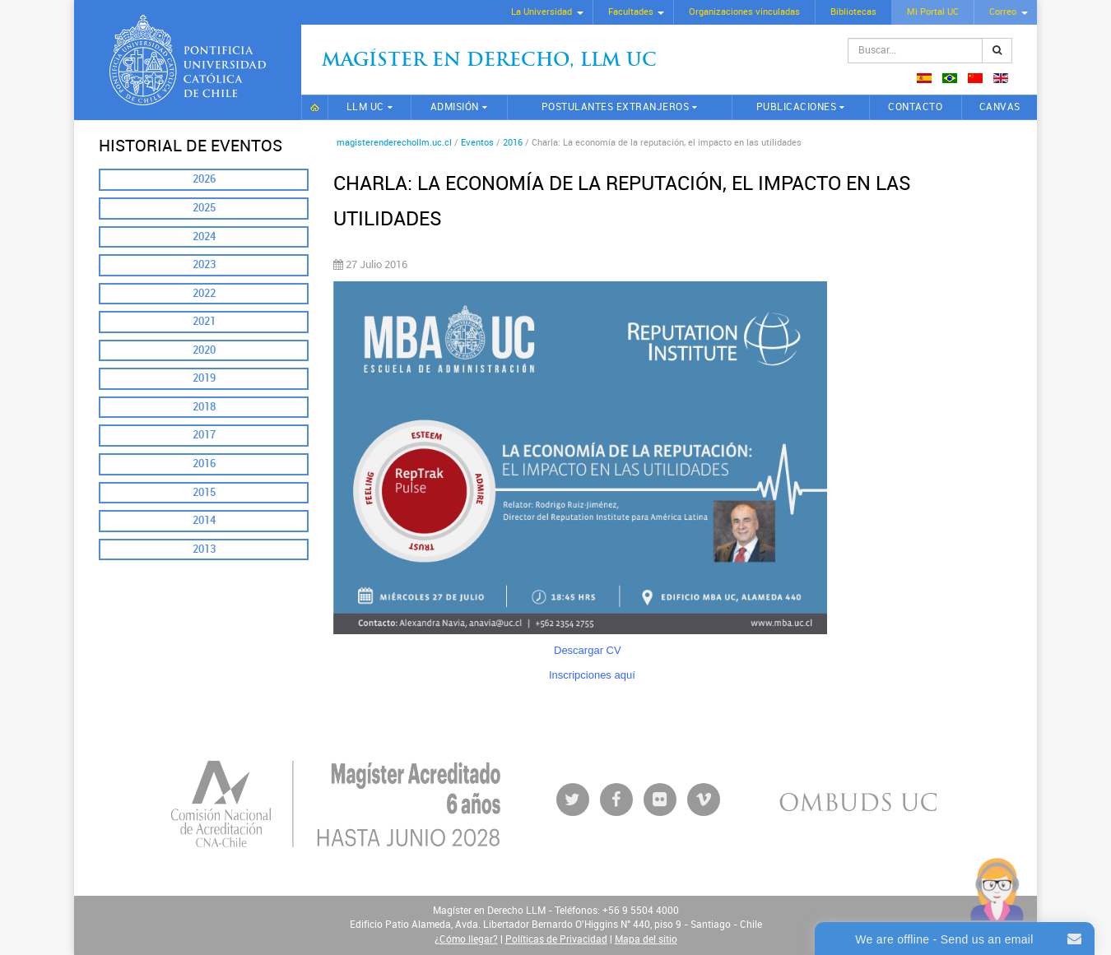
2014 (204, 520)
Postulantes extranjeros (616, 107)
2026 (204, 179)
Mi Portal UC (933, 12)
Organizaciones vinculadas (744, 12)
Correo (1002, 12)
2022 (204, 293)
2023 (204, 264)
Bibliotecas (853, 12)
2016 (204, 463)
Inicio (315, 107)
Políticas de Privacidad (556, 939)
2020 (204, 350)
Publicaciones (796, 107)
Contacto (915, 107)
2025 (204, 208)
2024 (204, 236)
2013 (204, 549)
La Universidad (541, 12)
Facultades (630, 12)
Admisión (454, 107)
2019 (204, 378)
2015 (204, 492)
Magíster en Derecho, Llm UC (489, 61)
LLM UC (365, 107)
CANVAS (999, 107)
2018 (204, 407)
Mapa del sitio (646, 939)
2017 (204, 435)
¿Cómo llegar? (466, 939)
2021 (204, 321)
